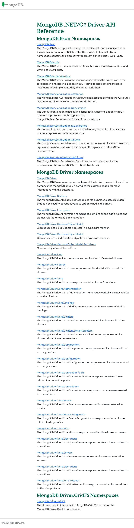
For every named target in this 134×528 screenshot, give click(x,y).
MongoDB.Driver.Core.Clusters (55, 316)
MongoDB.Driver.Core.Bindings (55, 302)
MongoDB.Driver (47, 178)
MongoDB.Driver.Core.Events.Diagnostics (61, 414)
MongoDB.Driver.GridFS (51, 501)
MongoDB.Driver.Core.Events (54, 400)
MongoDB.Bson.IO (48, 62)
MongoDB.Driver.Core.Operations (57, 438)
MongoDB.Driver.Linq (49, 254)
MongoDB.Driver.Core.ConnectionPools (60, 372)
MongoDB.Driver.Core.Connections (58, 386)
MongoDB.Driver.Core (50, 278)
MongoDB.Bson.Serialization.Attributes (60, 93)
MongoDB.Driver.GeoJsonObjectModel (60, 223)
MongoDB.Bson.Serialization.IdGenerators (62, 125)
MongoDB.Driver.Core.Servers (54, 452)
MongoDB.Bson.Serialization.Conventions (61, 107)
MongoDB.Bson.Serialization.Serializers (60, 157)
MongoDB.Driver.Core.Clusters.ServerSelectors (64, 330)
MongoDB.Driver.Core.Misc (53, 428)
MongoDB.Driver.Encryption (53, 210)
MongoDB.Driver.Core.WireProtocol (58, 480)
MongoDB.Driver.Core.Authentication (59, 288)
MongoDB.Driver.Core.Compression (58, 344)
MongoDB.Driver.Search (51, 264)
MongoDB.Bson (46, 44)
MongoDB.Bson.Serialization (53, 76)
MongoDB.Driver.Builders (52, 196)
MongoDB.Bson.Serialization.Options (58, 139)
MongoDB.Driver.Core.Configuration (58, 358)
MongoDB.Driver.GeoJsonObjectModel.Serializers (66, 244)
